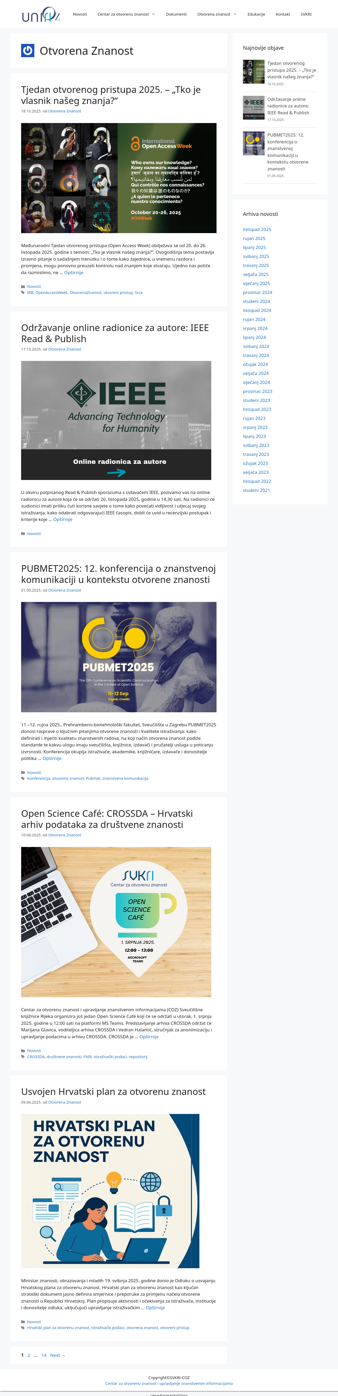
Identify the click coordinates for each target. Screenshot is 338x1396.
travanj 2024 (256, 355)
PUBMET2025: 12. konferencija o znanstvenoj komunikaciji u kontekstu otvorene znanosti (118, 572)
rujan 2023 (254, 418)
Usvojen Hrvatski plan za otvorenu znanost (113, 1088)
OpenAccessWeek (51, 291)
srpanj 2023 (255, 427)
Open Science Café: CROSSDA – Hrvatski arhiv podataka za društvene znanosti (107, 816)
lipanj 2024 (254, 337)
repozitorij (136, 1053)
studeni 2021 (256, 490)
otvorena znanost (67, 776)
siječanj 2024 (256, 382)
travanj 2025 (256, 265)
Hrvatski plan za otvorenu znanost (57, 1323)
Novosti (80, 14)
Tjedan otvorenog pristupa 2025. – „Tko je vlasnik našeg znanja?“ (111, 95)
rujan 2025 (254, 238)
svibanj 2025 (256, 256)
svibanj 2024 (256, 346)
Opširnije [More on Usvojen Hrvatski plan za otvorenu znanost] (155, 1304)
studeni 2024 (256, 301)
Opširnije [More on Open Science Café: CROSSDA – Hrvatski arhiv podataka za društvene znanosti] (148, 1034)
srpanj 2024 (255, 328)
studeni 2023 (256, 400)
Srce (136, 291)
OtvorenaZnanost (84, 291)
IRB (30, 291)
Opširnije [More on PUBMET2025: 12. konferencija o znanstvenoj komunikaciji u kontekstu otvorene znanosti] (52, 757)
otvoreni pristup (116, 291)
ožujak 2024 (255, 364)
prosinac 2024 (257, 292)
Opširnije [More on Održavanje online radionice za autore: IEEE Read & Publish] (62, 518)
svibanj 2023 (256, 445)
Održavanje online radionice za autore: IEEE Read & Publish (115, 332)
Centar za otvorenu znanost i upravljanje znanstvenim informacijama (169, 1379)
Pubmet (92, 776)
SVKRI (306, 14)
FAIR (87, 1053)
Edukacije (256, 14)
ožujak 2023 (255, 463)
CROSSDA (35, 1053)
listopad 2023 (257, 409)
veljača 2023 (256, 472)
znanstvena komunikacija (123, 776)
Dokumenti (176, 14)
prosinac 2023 (257, 391)
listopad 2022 (257, 481)
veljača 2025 (256, 274)
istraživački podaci (109, 1053)
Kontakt (283, 14)
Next (58, 1351)
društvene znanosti (63, 1053)
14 (44, 1351)
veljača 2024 (256, 373)
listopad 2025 (257, 229)
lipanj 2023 (254, 436)
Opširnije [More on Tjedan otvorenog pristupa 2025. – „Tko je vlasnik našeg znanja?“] (73, 272)
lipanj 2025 (254, 247)
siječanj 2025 (256, 283)
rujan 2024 (254, 319)
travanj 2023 (256, 454)
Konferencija (38, 776)
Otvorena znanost (219, 14)
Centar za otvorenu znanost (129, 14)
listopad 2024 (257, 310)
